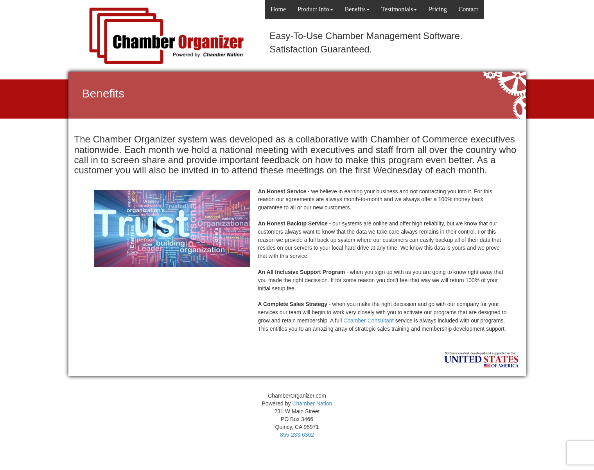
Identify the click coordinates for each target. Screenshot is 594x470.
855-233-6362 (297, 435)
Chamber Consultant (368, 320)
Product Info (315, 9)
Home (278, 9)
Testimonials (399, 9)
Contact (468, 9)
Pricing (438, 9)
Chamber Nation (312, 403)
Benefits (357, 9)
